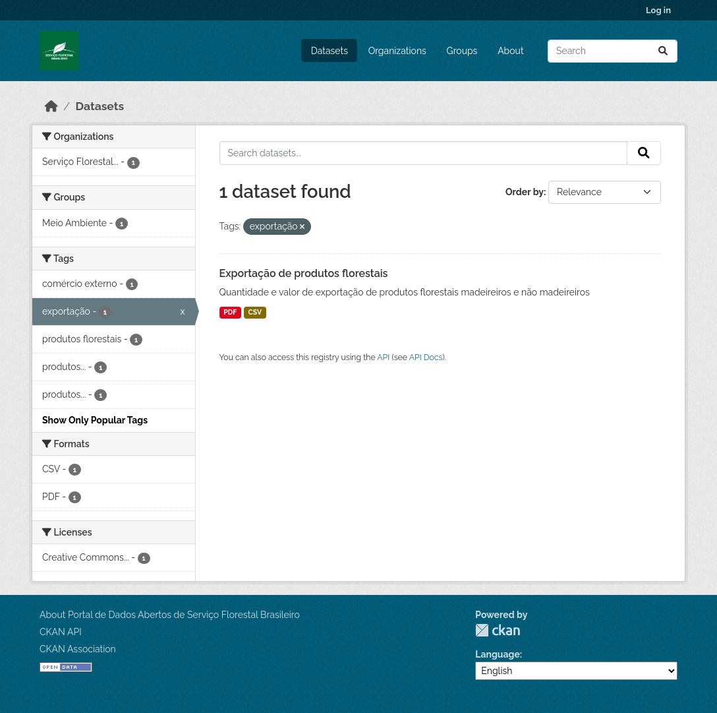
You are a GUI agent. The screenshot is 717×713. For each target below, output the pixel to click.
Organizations (397, 51)
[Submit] (663, 51)
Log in (658, 10)
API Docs (426, 357)
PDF (230, 312)
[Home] (51, 106)
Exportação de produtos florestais (303, 273)
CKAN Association (78, 649)
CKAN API (61, 632)
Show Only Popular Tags (95, 420)
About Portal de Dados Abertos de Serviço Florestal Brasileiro (170, 614)
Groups (462, 51)
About (510, 51)
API (383, 357)
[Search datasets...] (612, 51)
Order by (524, 192)
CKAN (497, 630)
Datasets (329, 51)
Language (497, 654)
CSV (255, 312)
